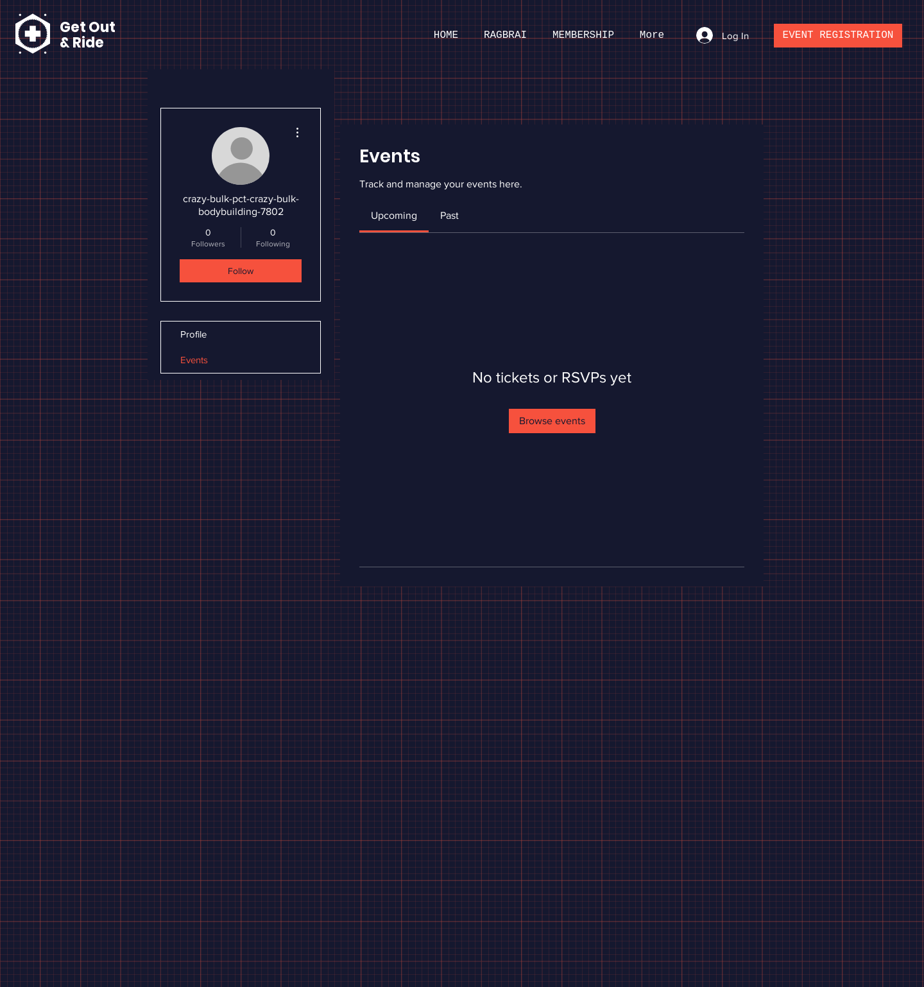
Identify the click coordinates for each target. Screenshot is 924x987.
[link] (394, 215)
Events (194, 359)
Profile (193, 334)
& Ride (82, 43)
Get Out (89, 27)
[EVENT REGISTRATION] (838, 35)
